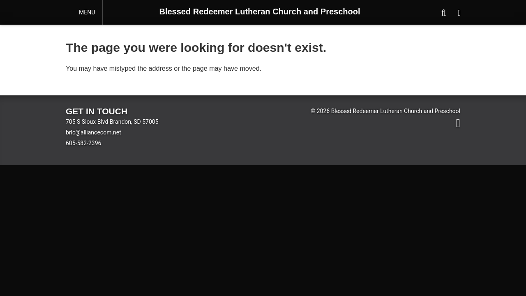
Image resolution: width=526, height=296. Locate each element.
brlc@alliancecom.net (93, 132)
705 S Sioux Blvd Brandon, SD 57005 (112, 121)
